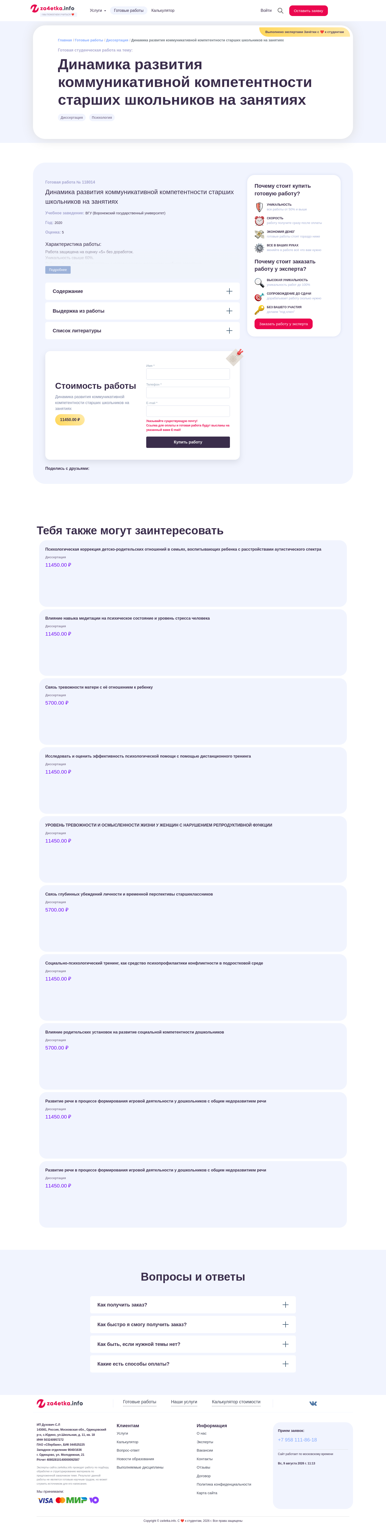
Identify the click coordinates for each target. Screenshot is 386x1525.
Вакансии (205, 1450)
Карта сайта (207, 1493)
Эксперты (205, 1442)
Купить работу (188, 442)
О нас (202, 1433)
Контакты (205, 1459)
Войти (264, 10)
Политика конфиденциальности (224, 1484)
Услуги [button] (96, 10)
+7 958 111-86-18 (297, 1439)
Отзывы (203, 1467)
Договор (204, 1476)
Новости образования (135, 1459)
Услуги (122, 1433)
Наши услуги (184, 1401)
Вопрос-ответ (128, 1450)
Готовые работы (129, 10)
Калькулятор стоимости (236, 1401)
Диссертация (117, 40)
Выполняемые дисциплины (140, 1467)
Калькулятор (163, 10)
